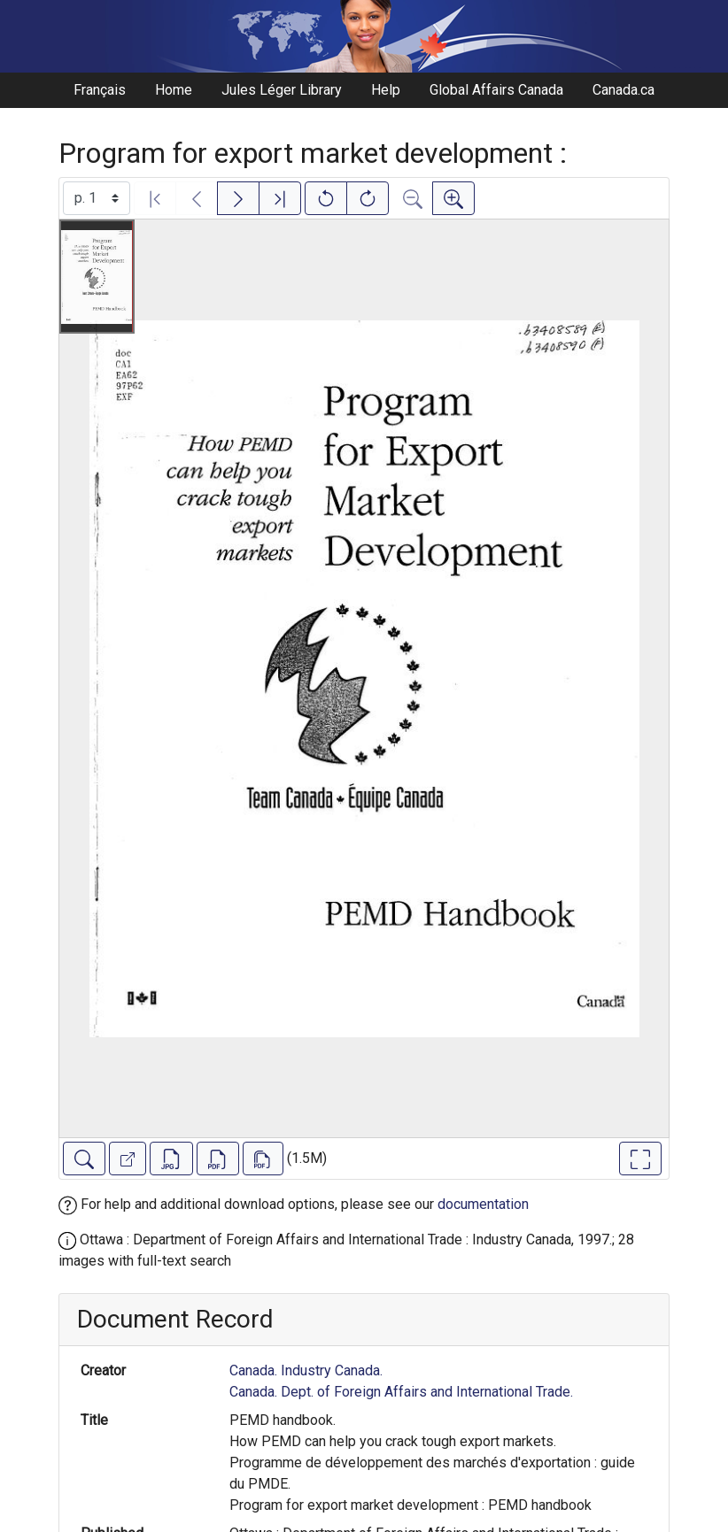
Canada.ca (623, 89)
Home (173, 89)
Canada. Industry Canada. (306, 1370)
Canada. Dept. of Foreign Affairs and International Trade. (401, 1391)
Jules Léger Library (281, 89)
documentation (483, 1204)
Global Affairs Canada (496, 89)
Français (100, 89)
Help (385, 89)
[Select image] (96, 198)
